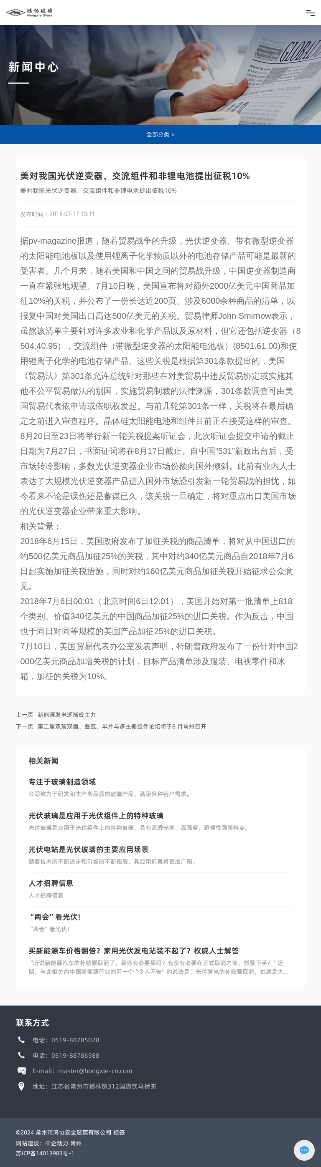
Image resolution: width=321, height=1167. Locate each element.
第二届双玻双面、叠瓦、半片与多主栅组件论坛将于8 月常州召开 (122, 726)
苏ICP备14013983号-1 (45, 1153)
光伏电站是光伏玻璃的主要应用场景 (88, 849)
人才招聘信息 (51, 883)
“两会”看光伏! (54, 917)
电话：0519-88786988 (66, 1055)
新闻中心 (34, 66)
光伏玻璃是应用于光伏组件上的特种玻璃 (96, 815)
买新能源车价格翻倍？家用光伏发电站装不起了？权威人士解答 (133, 950)
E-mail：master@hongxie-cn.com (82, 1070)
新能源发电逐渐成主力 (67, 715)
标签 (119, 1132)
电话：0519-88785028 (66, 1040)
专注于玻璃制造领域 (62, 781)
